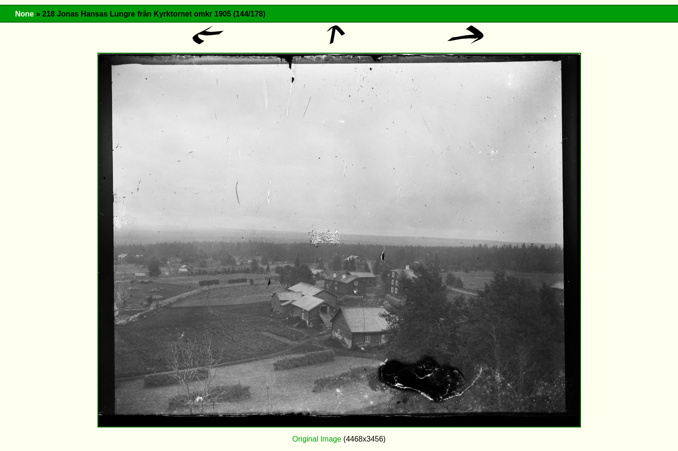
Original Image (316, 439)
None (24, 14)
